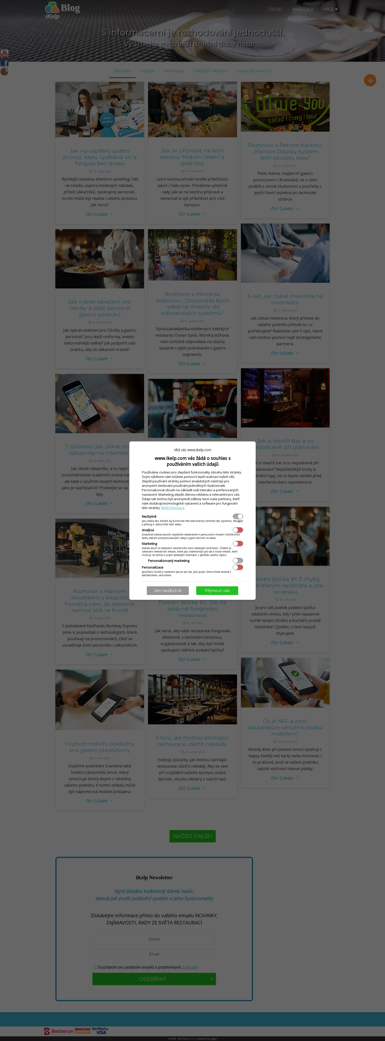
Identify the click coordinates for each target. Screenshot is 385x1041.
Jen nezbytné (168, 590)
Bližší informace (173, 508)
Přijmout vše (217, 590)
